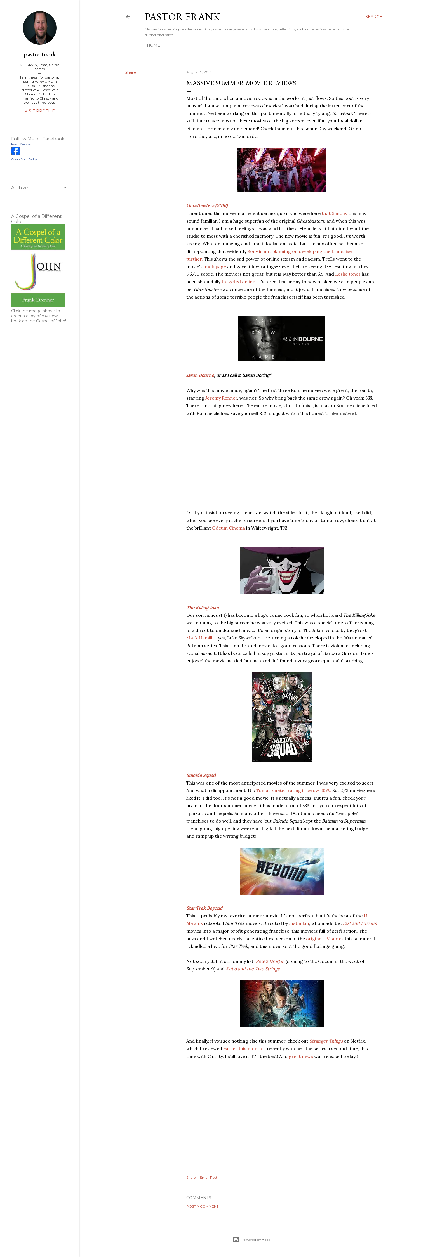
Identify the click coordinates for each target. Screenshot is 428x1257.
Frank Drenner (21, 144)
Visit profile (40, 111)
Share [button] (130, 72)
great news (301, 1056)
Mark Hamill (199, 638)
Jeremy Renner (221, 398)
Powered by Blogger (254, 1239)
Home (153, 45)
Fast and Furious (360, 923)
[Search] (374, 16)
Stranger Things (326, 1041)
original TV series (325, 938)
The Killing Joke (202, 607)
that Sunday (334, 213)
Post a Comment (202, 1206)
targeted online (237, 281)
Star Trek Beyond (204, 908)
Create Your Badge (24, 159)
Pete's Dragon (270, 961)
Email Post (208, 1177)
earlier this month (242, 1048)
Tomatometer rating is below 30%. (293, 790)
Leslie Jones (348, 274)
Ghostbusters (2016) (206, 205)
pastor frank (182, 16)
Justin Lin (299, 923)
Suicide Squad (201, 775)
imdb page (215, 266)
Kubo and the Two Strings (252, 969)
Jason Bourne (200, 375)
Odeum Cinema (228, 528)
